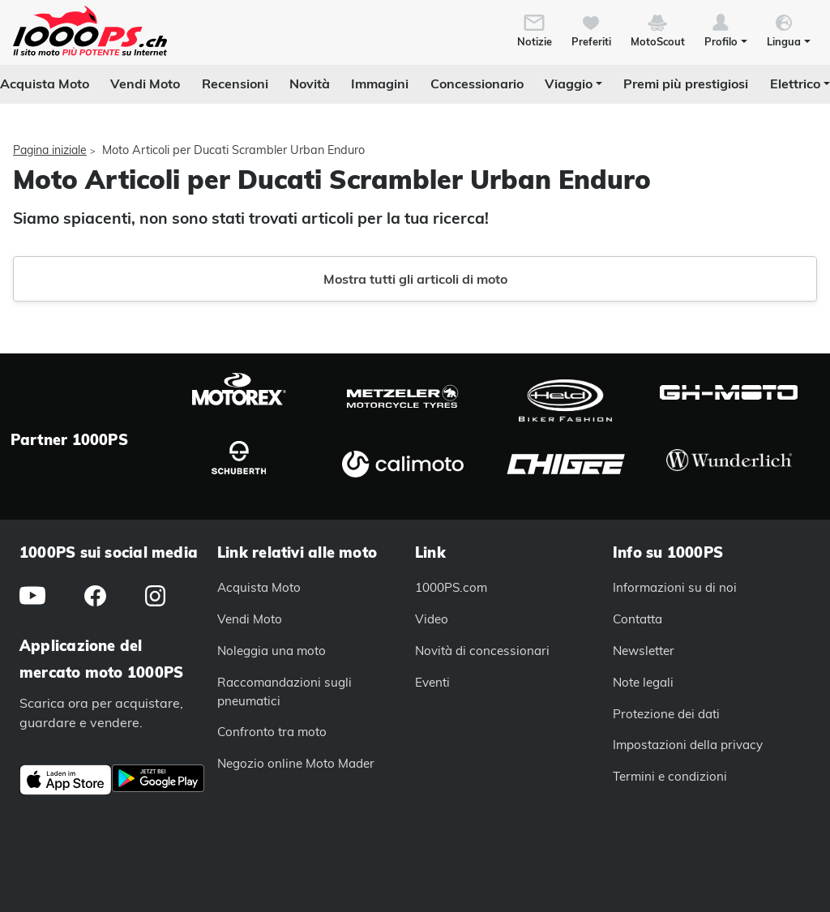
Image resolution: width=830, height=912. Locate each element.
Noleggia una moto (271, 650)
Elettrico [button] (795, 83)
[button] (726, 29)
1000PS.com (451, 587)
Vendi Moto (145, 83)
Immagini (380, 83)
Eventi (432, 682)
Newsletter (643, 650)
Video (431, 619)
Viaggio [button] (569, 83)
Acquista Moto (44, 83)
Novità (309, 83)
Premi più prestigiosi (685, 83)
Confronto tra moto (272, 731)
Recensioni (235, 83)
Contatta (637, 619)
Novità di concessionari (482, 650)
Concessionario (477, 83)
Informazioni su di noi (675, 587)
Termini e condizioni (670, 776)
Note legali (643, 682)
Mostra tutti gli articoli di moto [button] (415, 279)
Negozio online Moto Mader (295, 763)
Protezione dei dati (666, 713)
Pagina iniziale (50, 150)
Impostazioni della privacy (688, 744)
